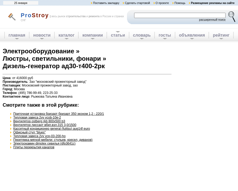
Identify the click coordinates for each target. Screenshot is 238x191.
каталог (66, 35)
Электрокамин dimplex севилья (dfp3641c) (44, 143)
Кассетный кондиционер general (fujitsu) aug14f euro (51, 129)
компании (92, 35)
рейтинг (221, 35)
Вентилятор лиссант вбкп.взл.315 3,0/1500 (44, 125)
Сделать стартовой (137, 3)
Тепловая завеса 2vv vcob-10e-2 (37, 117)
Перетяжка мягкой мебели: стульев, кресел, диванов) (52, 140)
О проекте (162, 3)
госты (165, 35)
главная (16, 35)
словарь (142, 35)
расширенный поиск (212, 19)
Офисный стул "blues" (29, 132)
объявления (192, 35)
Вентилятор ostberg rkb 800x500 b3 (39, 121)
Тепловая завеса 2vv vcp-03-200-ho (39, 136)
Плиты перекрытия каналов (33, 147)
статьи (118, 35)
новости (41, 35)
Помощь (180, 3)
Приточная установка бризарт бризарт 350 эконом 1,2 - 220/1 (58, 114)
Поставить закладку (106, 3)
